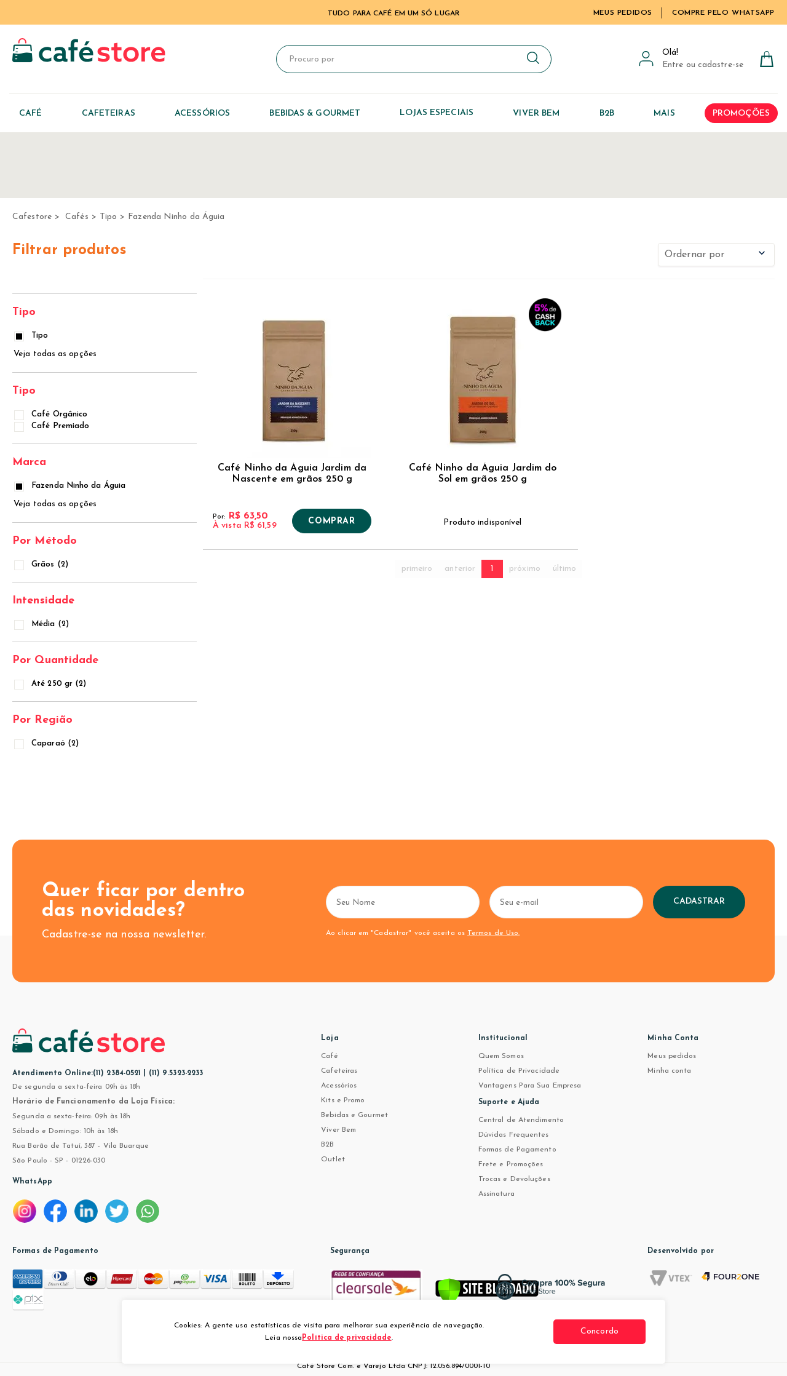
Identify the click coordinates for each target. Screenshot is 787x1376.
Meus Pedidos (622, 13)
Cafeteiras (339, 1071)
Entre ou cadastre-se (702, 65)
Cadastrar (699, 901)
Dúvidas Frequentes (513, 1135)
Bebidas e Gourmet (354, 1115)
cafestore (32, 216)
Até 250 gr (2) (51, 684)
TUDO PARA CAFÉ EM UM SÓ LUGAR (393, 13)
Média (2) (42, 624)
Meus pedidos (671, 1056)
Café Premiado (52, 426)
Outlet (333, 1159)
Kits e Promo (343, 1100)
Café (329, 1056)
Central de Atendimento (521, 1120)
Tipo (108, 216)
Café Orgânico (51, 414)
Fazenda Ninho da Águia (176, 216)
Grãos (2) (42, 564)
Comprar (331, 521)
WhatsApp (32, 1181)
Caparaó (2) (47, 743)
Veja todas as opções (55, 354)
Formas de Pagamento (517, 1149)
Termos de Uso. (493, 933)
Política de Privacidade (519, 1071)
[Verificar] (487, 1293)
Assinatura (496, 1194)
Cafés (77, 216)
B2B (327, 1144)
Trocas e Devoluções (514, 1179)
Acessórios (339, 1085)
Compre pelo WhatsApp (723, 13)
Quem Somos (501, 1056)
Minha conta (669, 1071)
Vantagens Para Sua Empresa (530, 1085)
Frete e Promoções (511, 1164)
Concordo (599, 1331)
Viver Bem (338, 1130)
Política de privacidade (346, 1338)
